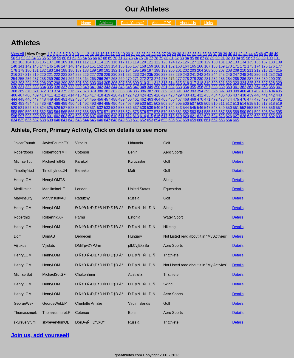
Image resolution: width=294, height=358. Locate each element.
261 (64, 79)
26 (159, 54)
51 (18, 58)
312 (157, 83)
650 (129, 120)
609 (107, 116)
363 (250, 87)
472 (214, 99)
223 (64, 75)
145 (50, 66)
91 (222, 58)
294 (28, 83)
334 (43, 87)
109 (64, 62)
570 (100, 112)
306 (114, 83)
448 (43, 99)
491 (78, 103)
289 (264, 79)
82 (177, 58)
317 (193, 83)
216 (14, 75)
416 (86, 95)
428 (171, 95)
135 (250, 62)
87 (202, 58)
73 (131, 58)
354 (186, 87)
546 (200, 108)
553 (250, 108)
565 (64, 112)
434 (214, 95)
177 (279, 66)
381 (107, 91)
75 (141, 58)
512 (229, 103)
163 (179, 66)
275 (164, 79)
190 (100, 70)
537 (136, 108)
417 (93, 95)
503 (164, 103)
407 (21, 95)
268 (114, 79)
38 (220, 54)
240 (186, 75)
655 (164, 120)
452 (71, 99)
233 (136, 75)
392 (186, 91)
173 (250, 66)
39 (225, 54)
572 (114, 112)
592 (257, 112)
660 (200, 120)
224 (71, 75)
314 (171, 83)
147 (64, 66)
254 (14, 79)
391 (179, 91)
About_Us (188, 23)
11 (82, 54)
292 (14, 83)
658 (186, 120)
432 (200, 95)
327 (264, 83)
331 (21, 87)
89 (212, 58)
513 (236, 103)
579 (164, 112)
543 (179, 108)
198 (157, 70)
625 (222, 116)
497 (121, 103)
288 (257, 79)
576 (143, 112)
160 (157, 66)
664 (229, 120)
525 (50, 108)
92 (228, 58)
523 (35, 108)
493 (93, 103)
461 (136, 99)
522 (28, 108)
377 (78, 91)
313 (164, 83)
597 (21, 116)
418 (100, 95)
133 (236, 62)
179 (21, 70)
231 (121, 75)
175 (264, 66)
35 (205, 54)
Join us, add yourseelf (40, 335)
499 (136, 103)
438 (243, 95)
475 (236, 99)
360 (229, 87)
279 (193, 79)
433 (207, 95)
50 (13, 58)
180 (28, 70)
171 (236, 66)
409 (35, 95)
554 (257, 108)
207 (222, 70)
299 (64, 83)
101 (277, 58)
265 (93, 79)
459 (121, 99)
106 (43, 62)
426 (157, 95)
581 (179, 112)
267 (107, 79)
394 (200, 91)
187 (78, 70)
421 (121, 95)
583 (193, 112)
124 (171, 62)
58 (54, 58)
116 (114, 62)
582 (186, 112)
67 (100, 58)
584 (200, 112)
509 (207, 103)
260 (57, 79)
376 (71, 91)
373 (50, 91)
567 (78, 112)
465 (164, 99)
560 (28, 112)
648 (114, 120)
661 (207, 120)
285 (236, 79)
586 (214, 112)
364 (257, 87)
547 (207, 108)
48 (271, 54)
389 (164, 91)
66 (95, 58)
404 (272, 91)
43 (245, 54)
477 (250, 99)
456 (100, 99)
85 (192, 58)
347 (136, 87)
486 (43, 103)
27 (164, 54)
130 (214, 62)
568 (86, 112)
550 (229, 108)
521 (21, 108)
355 (193, 87)
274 (157, 79)
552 (243, 108)
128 (200, 62)
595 (279, 112)
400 (243, 91)
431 (193, 95)
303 (93, 83)
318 (200, 83)
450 (57, 99)
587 (222, 112)
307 (121, 83)
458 (114, 99)
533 (107, 108)
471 (207, 99)
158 (143, 66)
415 (78, 95)
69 (110, 58)
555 (264, 108)
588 (229, 112)
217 (21, 75)
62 (74, 58)
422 (129, 95)
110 (71, 62)
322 (229, 83)
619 (179, 116)
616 (157, 116)
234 (143, 75)
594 (272, 112)
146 (57, 66)
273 (150, 79)
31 (184, 54)
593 (264, 112)
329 (279, 83)
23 (143, 54)
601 (50, 116)
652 (143, 120)
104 (28, 62)
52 (23, 58)
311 (150, 83)
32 (189, 54)
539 (150, 108)
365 (264, 87)
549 (222, 108)
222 (57, 75)
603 (64, 116)
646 (100, 120)
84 (187, 58)
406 (14, 95)
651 (136, 120)
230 (114, 75)
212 (257, 70)
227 (93, 75)
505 (179, 103)
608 (100, 116)
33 (194, 54)
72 (126, 58)
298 (57, 83)
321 (222, 83)
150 (86, 66)
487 (50, 103)
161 (164, 66)
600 (43, 116)
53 (28, 58)
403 (264, 91)
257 (35, 79)
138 (272, 62)
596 (14, 116)
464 (157, 99)
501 (150, 103)
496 (114, 103)
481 (279, 99)
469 (193, 99)
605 (78, 116)
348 (143, 87)
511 (222, 103)
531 (93, 108)
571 (107, 112)
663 (222, 120)
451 (64, 99)
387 (150, 91)
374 (57, 91)
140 (14, 66)
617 (164, 116)
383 (121, 91)
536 (129, 108)
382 (114, 91)
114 (100, 62)
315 (179, 83)
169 (222, 66)
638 (43, 120)
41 (235, 54)
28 (169, 54)
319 (207, 83)
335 (50, 87)
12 (87, 54)
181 (35, 70)
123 (164, 62)
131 (222, 62)
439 (250, 95)
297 (50, 83)
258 (43, 79)
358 (214, 87)
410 (43, 95)
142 (28, 66)
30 (179, 54)
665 (236, 120)
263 (78, 79)
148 (71, 66)
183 (50, 70)
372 (43, 91)
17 (112, 54)
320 (214, 83)
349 (150, 87)
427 (164, 95)
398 (229, 91)
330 (14, 87)
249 (250, 75)
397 (222, 91)
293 (21, 83)
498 (129, 103)
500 (143, 103)
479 (264, 99)
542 (171, 108)
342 (100, 87)
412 (57, 95)
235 (150, 75)
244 (214, 75)
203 (193, 70)
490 (71, 103)
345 (121, 87)
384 (129, 91)
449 (50, 99)
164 (186, 66)
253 (279, 75)
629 (250, 116)
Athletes (106, 23)
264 (86, 79)
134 (243, 62)
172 (243, 66)
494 (100, 103)
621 (193, 116)
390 (171, 91)
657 (179, 120)
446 (28, 99)
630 (257, 116)
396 (214, 91)
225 (78, 75)
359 (222, 87)
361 (236, 87)
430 (186, 95)
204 (200, 70)
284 (229, 79)
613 (136, 116)
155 (121, 66)
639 (50, 120)
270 (129, 79)
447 (35, 99)
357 (207, 87)
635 (21, 120)
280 (200, 79)
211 (250, 70)
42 (240, 54)
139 (279, 62)
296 (43, 83)
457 (107, 99)
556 (272, 108)
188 (86, 70)
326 (257, 83)
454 (86, 99)
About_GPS (161, 23)
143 (35, 66)
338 (71, 87)
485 (35, 103)
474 (229, 99)
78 (156, 58)
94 (238, 58)
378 (86, 91)
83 (182, 58)
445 (21, 99)
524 (43, 108)
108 (57, 62)
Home (86, 23)
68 (105, 58)
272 (143, 79)
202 (186, 70)
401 (250, 91)
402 (257, 91)
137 (264, 62)
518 (272, 103)
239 (179, 75)
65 (90, 58)
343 (107, 87)
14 (97, 54)
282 (214, 79)
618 (171, 116)
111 (78, 62)
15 (102, 54)
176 (272, 66)
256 (28, 79)
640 (57, 120)
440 (257, 95)
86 (197, 58)
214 (272, 70)
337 (64, 87)
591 (250, 112)
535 (121, 108)
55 (39, 58)
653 (150, 120)
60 (64, 58)
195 (136, 70)
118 (129, 62)
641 (64, 120)
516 (257, 103)
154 (114, 66)
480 (272, 99)
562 (43, 112)
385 (136, 91)
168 (214, 66)
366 (272, 87)
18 (118, 54)
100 (270, 58)
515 (250, 103)
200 (171, 70)
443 (279, 95)
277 (179, 79)
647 (107, 120)
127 (193, 62)
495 (107, 103)
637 (35, 120)
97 (253, 58)
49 (276, 54)
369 (21, 91)
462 (143, 99)
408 (28, 95)
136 (257, 62)
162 (171, 66)
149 (78, 66)
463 (150, 99)
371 (35, 91)
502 (157, 103)
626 (229, 116)
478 (257, 99)
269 (121, 79)
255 (21, 79)
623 (207, 116)
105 (35, 62)
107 (50, 62)
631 (264, 116)
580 (171, 112)
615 (150, 116)
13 (92, 54)
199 (164, 70)
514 (243, 103)
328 (272, 83)
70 (115, 58)
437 (236, 95)
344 (114, 87)
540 (157, 108)
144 (43, 66)
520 (14, 108)
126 (186, 62)
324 (243, 83)
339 (78, 87)
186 (71, 70)
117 (121, 62)
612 (129, 116)
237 (164, 75)
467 (179, 99)
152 (100, 66)
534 (114, 108)
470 (200, 99)
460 (129, 99)
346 (129, 87)
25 (153, 54)
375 (64, 91)
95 (243, 58)
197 (150, 70)
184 (57, 70)
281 (207, 79)
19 (123, 54)
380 (100, 91)
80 (166, 58)
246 (229, 75)
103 (21, 62)
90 (217, 58)
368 (14, 91)
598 (28, 116)
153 (107, 66)
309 (136, 83)
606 (86, 116)
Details (237, 143)
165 (193, 66)
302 (86, 83)
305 (107, 83)
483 (21, 103)
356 (200, 87)
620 (186, 116)
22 (138, 54)
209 (236, 70)
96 (248, 58)
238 (171, 75)
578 (157, 112)
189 (93, 70)
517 (264, 103)
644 (86, 120)
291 (279, 79)
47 (266, 54)
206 (214, 70)
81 (172, 58)
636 (28, 120)
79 (161, 58)
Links (208, 23)
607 (93, 116)
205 (207, 70)
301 (78, 83)
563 (50, 112)
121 (150, 62)
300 (71, 83)
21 (133, 54)
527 (64, 108)
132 (229, 62)
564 (57, 112)
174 (257, 66)
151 (93, 66)
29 (174, 54)
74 (136, 58)
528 (71, 108)
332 (28, 87)
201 (179, 70)
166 (200, 66)
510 (214, 103)
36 (210, 54)
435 (222, 95)
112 (86, 62)
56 (44, 58)
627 (236, 116)
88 (207, 58)
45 (256, 54)
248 (243, 75)
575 (136, 112)
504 (171, 103)
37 (215, 54)
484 (28, 103)
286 (243, 79)
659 (193, 120)
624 (214, 116)
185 (64, 70)
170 (229, 66)
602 (57, 116)
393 (193, 91)
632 (272, 116)
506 (186, 103)
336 (57, 87)
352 (171, 87)
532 (100, 108)
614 (143, 116)
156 (129, 66)
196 (143, 70)
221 (50, 75)
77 (151, 58)
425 (150, 95)
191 (107, 70)
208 (229, 70)
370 (28, 91)
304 (100, 83)
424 (143, 95)
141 (21, 66)
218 (28, 75)
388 (157, 91)
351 (164, 87)
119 (136, 62)
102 (14, 62)
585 (207, 112)
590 (243, 112)
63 (79, 58)
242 (200, 75)
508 (200, 103)
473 (222, 99)
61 (69, 58)
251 (264, 75)
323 (236, 83)
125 (179, 62)
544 (186, 108)
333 (35, 87)
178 (14, 70)
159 (150, 66)
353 (179, 87)
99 (263, 58)
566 (71, 112)
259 (50, 79)
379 (93, 91)
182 (43, 70)
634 (14, 120)
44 (251, 54)
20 (128, 54)
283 (222, 79)
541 (164, 108)
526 (57, 108)
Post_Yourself (132, 23)
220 (43, 75)
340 (86, 87)
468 (186, 99)
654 (157, 120)
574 (129, 112)
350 (157, 87)
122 (157, 62)
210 (243, 70)
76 (146, 58)
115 (107, 62)
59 (59, 58)
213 (264, 70)
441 (264, 95)
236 (157, 75)
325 (250, 83)
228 (100, 75)
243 (207, 75)
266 (100, 79)
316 (186, 83)
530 (86, 108)
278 (186, 79)
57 (49, 58)
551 (236, 108)
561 (35, 112)
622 (200, 116)
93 (233, 58)
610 (114, 116)
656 (171, 120)
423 (136, 95)
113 (93, 62)
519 (279, 103)
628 (243, 116)
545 (193, 108)
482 (14, 103)
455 (93, 99)
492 (86, 103)
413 (64, 95)
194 (129, 70)
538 (143, 108)
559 (21, 112)
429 (179, 95)
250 (257, 75)
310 (143, 83)
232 (129, 75)
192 (114, 70)
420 (114, 95)
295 (35, 83)
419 (107, 95)
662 (214, 120)
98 (258, 58)
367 (279, 87)
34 (200, 54)
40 (230, 54)
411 (50, 95)
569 (93, 112)
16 (107, 54)
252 (272, 75)
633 (279, 116)
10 (77, 54)
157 (136, 66)
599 (35, 116)
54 (33, 58)
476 (243, 99)
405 (279, 91)
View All (17, 54)
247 (236, 75)
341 (93, 87)
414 (71, 95)
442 (272, 95)
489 (64, 103)
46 (261, 54)
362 (243, 87)
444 (14, 99)
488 (57, 103)
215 (279, 70)
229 (107, 75)
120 (143, 62)
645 (93, 120)
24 (148, 54)
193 (121, 70)
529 (78, 108)
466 (171, 99)
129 (207, 62)
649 (121, 120)
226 (86, 75)
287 (250, 79)
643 (78, 120)
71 (120, 58)
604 (71, 116)
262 (71, 79)
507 (193, 103)
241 (193, 75)
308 (129, 83)
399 (236, 91)
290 (272, 79)
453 (78, 99)
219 (35, 75)
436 (229, 95)
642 (71, 120)
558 (14, 112)
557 (279, 108)
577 (150, 112)
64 (85, 58)
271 (136, 79)
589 (236, 112)
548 (214, 108)
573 (121, 112)
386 (143, 91)
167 (207, 66)
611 (121, 116)
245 (222, 75)
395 (207, 91)
